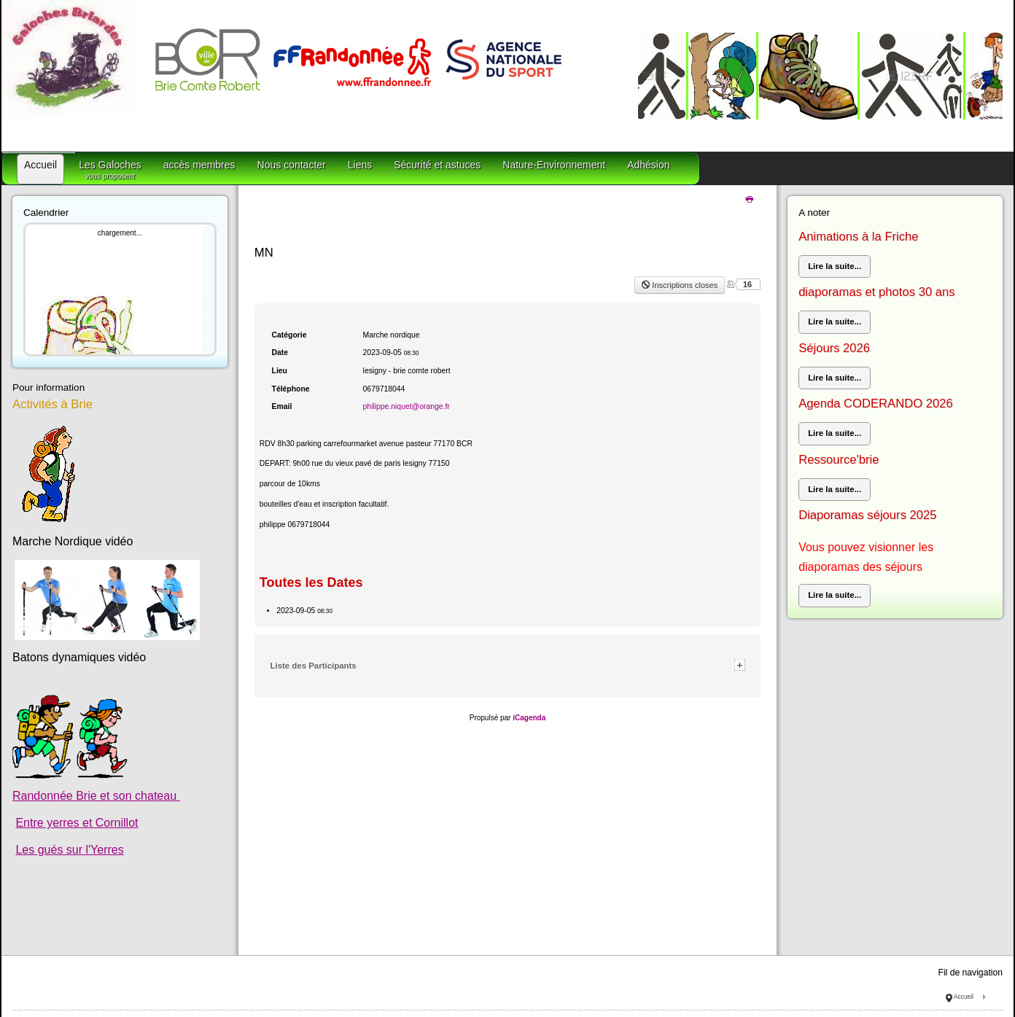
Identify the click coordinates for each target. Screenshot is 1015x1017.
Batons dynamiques (63, 657)
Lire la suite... (834, 266)
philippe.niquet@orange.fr (406, 406)
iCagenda (529, 718)
